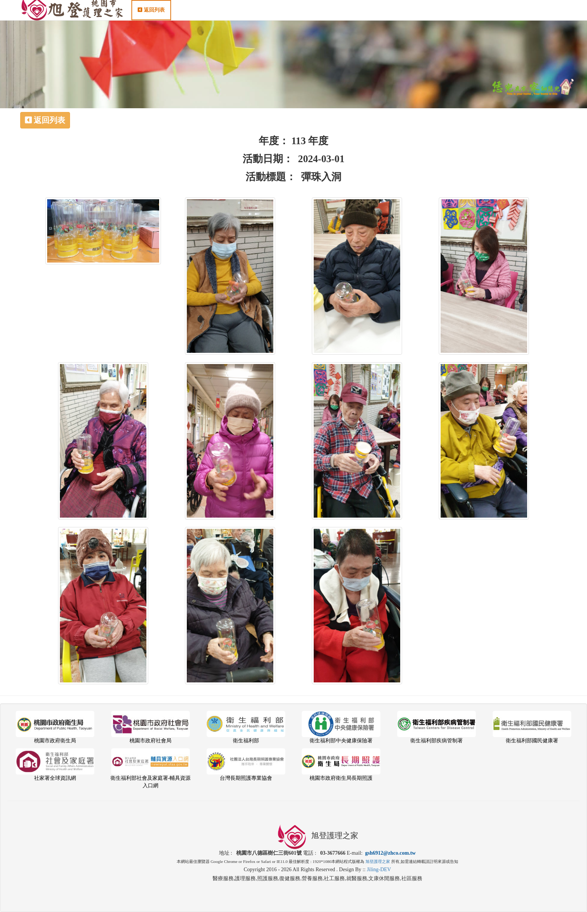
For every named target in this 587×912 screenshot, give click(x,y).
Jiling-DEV (379, 869)
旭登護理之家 (377, 861)
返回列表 (151, 17)
